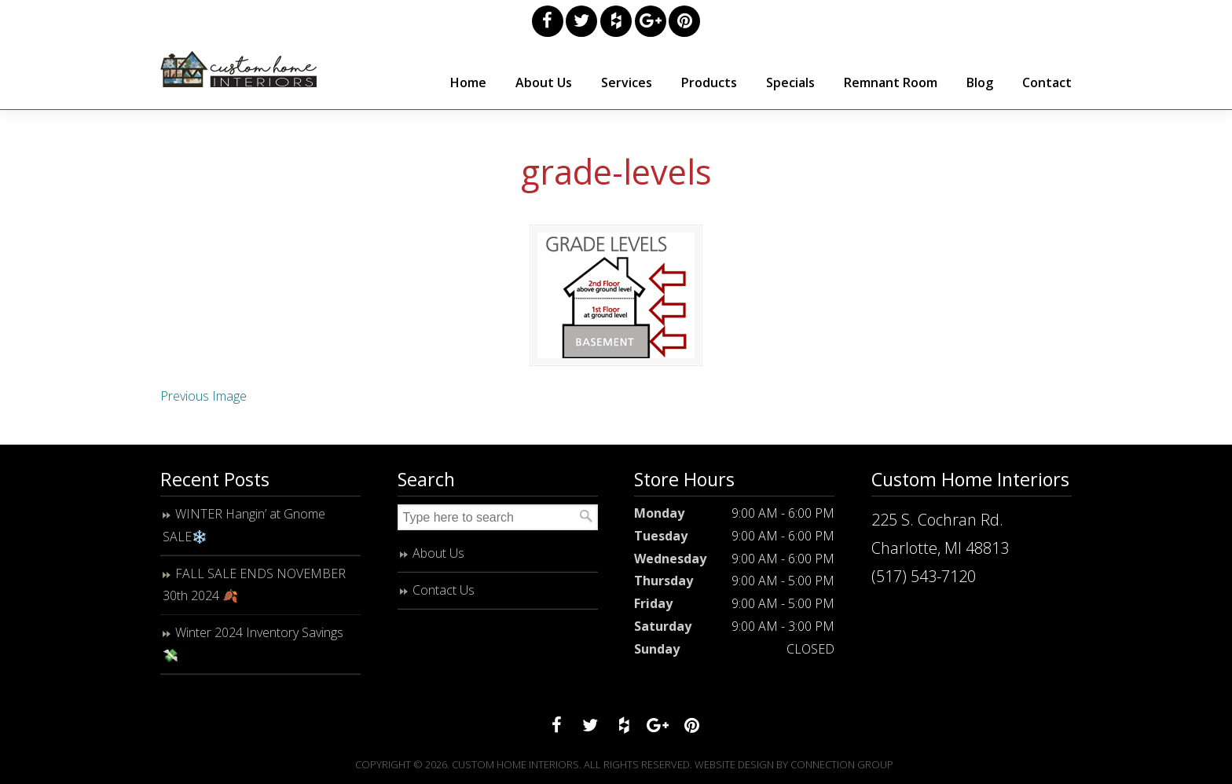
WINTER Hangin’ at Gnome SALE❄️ (244, 525)
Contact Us (443, 590)
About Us (438, 553)
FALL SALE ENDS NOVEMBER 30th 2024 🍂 (254, 585)
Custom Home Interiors (238, 69)
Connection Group (841, 764)
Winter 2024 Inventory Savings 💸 (253, 644)
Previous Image (203, 396)
